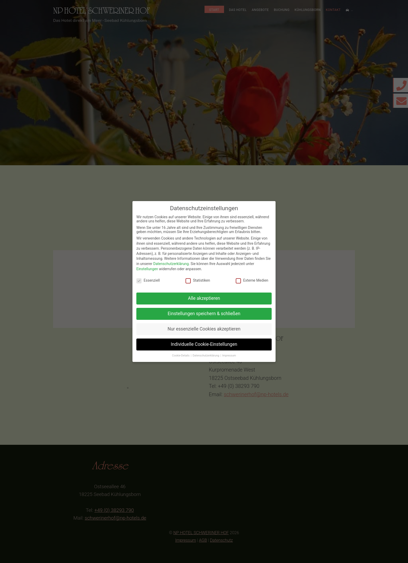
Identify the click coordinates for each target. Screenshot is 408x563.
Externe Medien (252, 280)
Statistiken (198, 280)
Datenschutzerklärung (171, 264)
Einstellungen (147, 269)
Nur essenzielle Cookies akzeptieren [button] (204, 329)
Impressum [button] (229, 355)
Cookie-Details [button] (181, 355)
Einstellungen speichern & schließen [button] (204, 313)
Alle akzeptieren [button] (204, 298)
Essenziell (148, 280)
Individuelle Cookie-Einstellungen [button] (204, 344)
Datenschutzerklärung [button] (206, 355)
